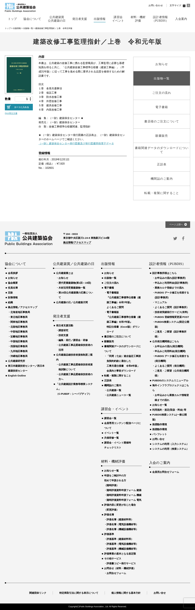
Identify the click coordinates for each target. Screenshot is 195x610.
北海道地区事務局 (20, 312)
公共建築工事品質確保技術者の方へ (75, 377)
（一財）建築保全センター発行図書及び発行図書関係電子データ (76, 143)
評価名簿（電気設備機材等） (122, 524)
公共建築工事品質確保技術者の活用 (75, 347)
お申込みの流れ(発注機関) (169, 346)
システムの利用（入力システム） (170, 444)
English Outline (17, 375)
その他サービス (112, 558)
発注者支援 (61, 316)
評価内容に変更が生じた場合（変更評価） (120, 507)
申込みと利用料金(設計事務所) (171, 282)
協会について (15, 264)
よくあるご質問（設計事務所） (172, 307)
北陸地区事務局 (18, 326)
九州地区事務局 (18, 351)
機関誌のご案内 (112, 385)
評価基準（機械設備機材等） (122, 548)
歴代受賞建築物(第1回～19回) (74, 282)
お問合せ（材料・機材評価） (120, 568)
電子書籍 (109, 287)
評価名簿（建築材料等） (120, 519)
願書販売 (109, 341)
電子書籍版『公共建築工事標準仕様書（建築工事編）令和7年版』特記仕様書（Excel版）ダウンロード (124, 322)
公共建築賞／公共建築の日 (73, 264)
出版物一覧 (110, 278)
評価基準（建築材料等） (120, 539)
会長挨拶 (13, 273)
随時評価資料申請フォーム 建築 (124, 490)
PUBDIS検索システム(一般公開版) (169, 417)
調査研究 (63, 330)
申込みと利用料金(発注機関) (170, 351)
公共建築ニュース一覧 (119, 395)
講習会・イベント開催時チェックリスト (117, 445)
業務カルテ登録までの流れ (169, 287)
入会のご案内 (159, 463)
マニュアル (161, 302)
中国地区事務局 (18, 341)
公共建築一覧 (114, 390)
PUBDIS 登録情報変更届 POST (172, 317)
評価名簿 (109, 514)
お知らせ (13, 278)
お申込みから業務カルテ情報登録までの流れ (172, 397)
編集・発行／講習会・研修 (73, 340)
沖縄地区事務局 (18, 356)
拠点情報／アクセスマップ (22, 307)
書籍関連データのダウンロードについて (122, 349)
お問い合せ (158, 439)
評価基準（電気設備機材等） (122, 543)
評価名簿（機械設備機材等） (122, 529)
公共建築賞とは (64, 273)
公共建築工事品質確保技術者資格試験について (75, 367)
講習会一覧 (110, 418)
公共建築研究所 (16, 361)
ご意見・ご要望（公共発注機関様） (172, 373)
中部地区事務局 (18, 331)
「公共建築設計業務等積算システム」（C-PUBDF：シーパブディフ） (74, 389)
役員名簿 (13, 287)
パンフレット (159, 434)
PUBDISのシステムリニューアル (170, 380)
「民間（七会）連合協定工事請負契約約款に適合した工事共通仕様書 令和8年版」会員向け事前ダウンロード (124, 363)
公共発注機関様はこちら (165, 341)
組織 (10, 302)
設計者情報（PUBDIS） (167, 264)
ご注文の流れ (111, 282)
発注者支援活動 (64, 325)
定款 (10, 292)
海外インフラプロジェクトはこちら (170, 388)
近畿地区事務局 (18, 336)
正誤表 (107, 380)
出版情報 (108, 264)
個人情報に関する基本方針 (126, 593)
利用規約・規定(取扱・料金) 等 (169, 409)
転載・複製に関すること (117, 375)
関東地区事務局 (18, 321)
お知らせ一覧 (111, 470)
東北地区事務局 (18, 317)
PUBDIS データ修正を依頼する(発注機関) (172, 358)
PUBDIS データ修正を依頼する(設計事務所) (172, 295)
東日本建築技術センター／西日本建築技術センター (26, 368)
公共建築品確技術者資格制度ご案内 (74, 357)
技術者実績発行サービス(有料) (171, 312)
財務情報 (13, 297)
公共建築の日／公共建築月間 (72, 302)
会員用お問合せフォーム (165, 472)
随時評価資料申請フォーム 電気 (124, 500)
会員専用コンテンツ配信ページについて (122, 425)
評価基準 (109, 534)
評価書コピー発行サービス (121, 563)
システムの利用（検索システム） (170, 448)
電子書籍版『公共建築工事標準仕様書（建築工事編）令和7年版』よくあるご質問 (124, 300)
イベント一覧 (111, 432)
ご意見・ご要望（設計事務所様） (170, 334)
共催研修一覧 (111, 437)
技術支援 (63, 335)
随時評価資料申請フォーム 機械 (124, 495)
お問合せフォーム (116, 573)
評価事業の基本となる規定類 (120, 553)
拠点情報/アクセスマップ (77, 242)
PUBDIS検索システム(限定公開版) (172, 324)
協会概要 (13, 282)
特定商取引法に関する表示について (78, 593)
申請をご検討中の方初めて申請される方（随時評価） (115, 480)
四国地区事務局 (18, 346)
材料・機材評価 (113, 461)
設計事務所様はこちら (164, 273)
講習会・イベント (115, 409)
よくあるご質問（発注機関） (170, 365)
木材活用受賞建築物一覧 (71, 287)
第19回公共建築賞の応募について (75, 295)
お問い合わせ (156, 5)
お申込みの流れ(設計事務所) (170, 278)
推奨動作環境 (159, 424)
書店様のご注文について (117, 336)
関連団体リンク (37, 593)
